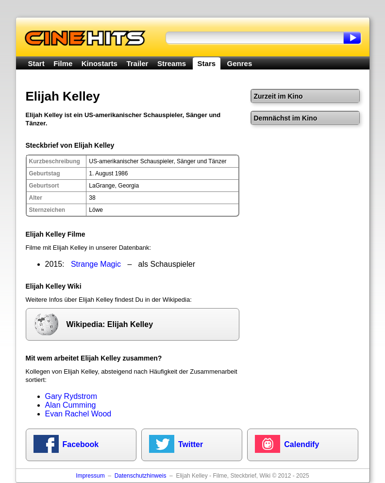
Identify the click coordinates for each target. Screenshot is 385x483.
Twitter (190, 444)
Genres (239, 63)
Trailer (137, 63)
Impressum (90, 475)
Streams (171, 63)
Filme (62, 63)
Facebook (81, 444)
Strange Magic (96, 264)
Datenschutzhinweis (141, 475)
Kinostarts (99, 63)
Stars (207, 63)
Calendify (301, 444)
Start (36, 63)
